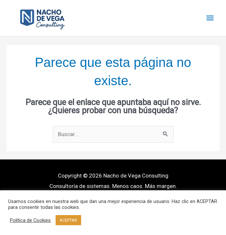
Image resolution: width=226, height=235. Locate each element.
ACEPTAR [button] (68, 220)
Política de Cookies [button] (30, 220)
